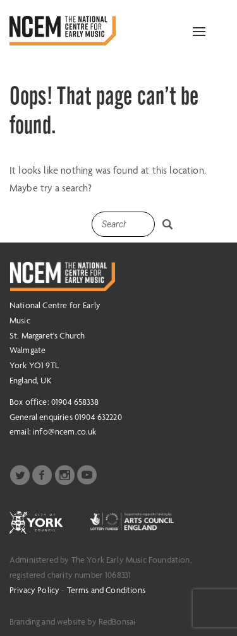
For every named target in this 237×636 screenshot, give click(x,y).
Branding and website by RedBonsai (72, 621)
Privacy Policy (34, 590)
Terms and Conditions (106, 590)
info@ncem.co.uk (64, 431)
